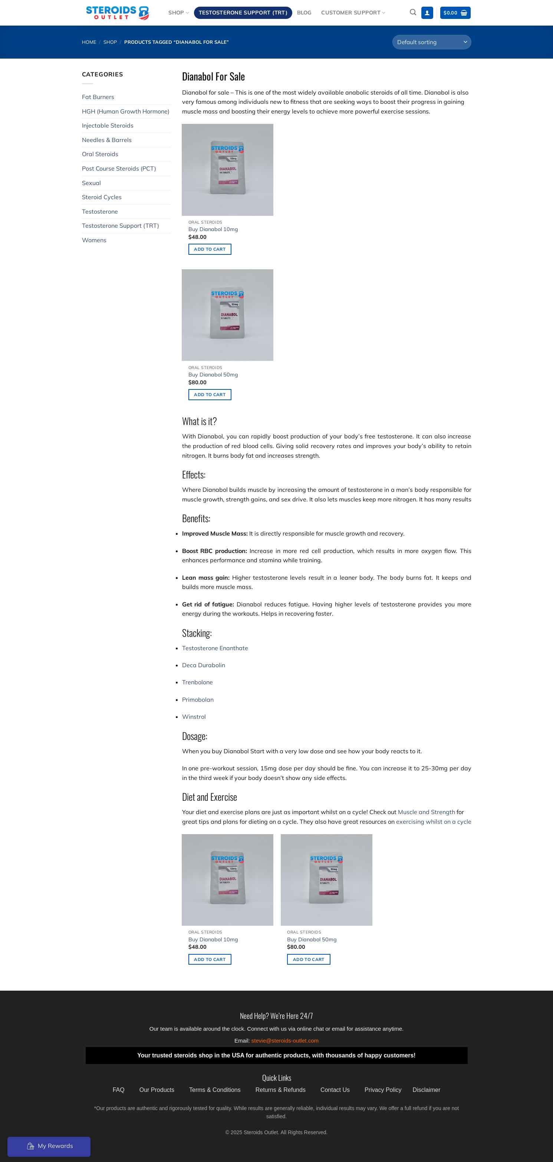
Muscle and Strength (426, 812)
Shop (178, 12)
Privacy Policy (383, 1090)
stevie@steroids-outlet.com (285, 1040)
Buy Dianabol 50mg (213, 374)
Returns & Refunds (281, 1090)
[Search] (413, 12)
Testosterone (100, 211)
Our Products (156, 1090)
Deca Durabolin (203, 665)
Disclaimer (427, 1090)
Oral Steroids (100, 154)
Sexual (91, 183)
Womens (94, 240)
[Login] (427, 13)
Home (89, 42)
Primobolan (198, 699)
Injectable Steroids (108, 125)
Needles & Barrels (107, 140)
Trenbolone (197, 682)
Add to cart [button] (210, 249)
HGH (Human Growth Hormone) (125, 111)
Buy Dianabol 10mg (213, 229)
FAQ (119, 1090)
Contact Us (335, 1090)
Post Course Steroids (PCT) (119, 168)
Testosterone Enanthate (215, 648)
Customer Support (353, 12)
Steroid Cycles (102, 197)
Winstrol (194, 716)
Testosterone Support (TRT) (243, 12)
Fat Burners (98, 97)
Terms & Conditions (215, 1090)
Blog (304, 12)
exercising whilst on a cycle (433, 821)
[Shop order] (431, 42)
